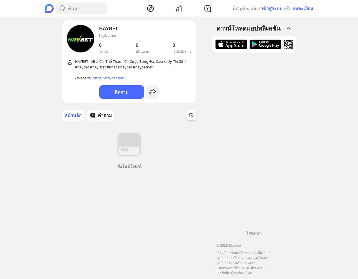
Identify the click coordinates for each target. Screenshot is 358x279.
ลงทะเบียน (303, 8)
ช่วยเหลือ (237, 252)
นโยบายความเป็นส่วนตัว (234, 262)
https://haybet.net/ (109, 77)
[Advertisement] (254, 143)
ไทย (249, 273)
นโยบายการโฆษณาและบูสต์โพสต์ (241, 257)
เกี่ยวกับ (222, 252)
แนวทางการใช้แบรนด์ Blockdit (239, 268)
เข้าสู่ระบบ (272, 8)
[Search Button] (62, 8)
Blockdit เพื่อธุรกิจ (229, 273)
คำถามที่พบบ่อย (258, 252)
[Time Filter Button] (191, 115)
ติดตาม (122, 92)
